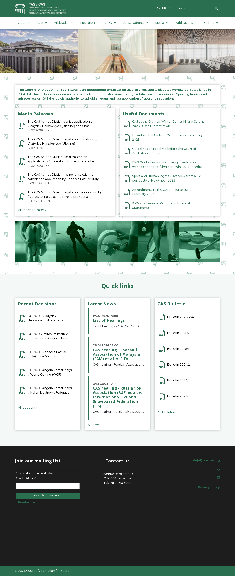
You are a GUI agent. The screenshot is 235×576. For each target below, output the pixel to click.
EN (159, 8)
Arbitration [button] (64, 22)
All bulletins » (167, 412)
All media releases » (32, 210)
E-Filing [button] (210, 22)
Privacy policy (209, 487)
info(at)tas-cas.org (205, 460)
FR (164, 8)
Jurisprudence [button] (136, 22)
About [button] (23, 22)
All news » (95, 425)
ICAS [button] (42, 22)
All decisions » (28, 407)
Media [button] (161, 22)
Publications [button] (186, 22)
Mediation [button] (89, 22)
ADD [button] (110, 22)
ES (169, 8)
